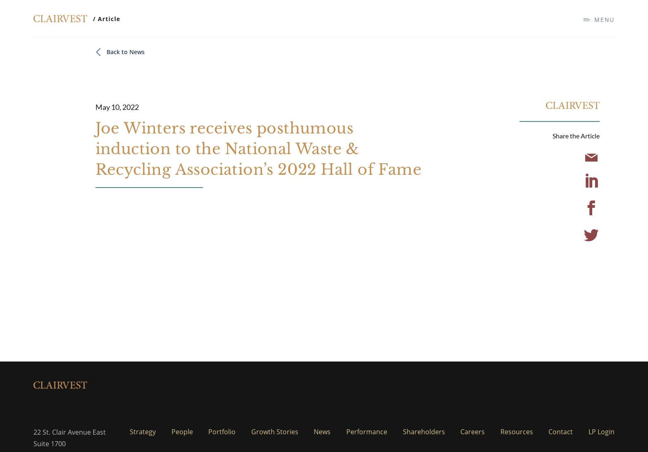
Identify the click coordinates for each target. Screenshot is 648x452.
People (182, 431)
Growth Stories (274, 431)
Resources (516, 431)
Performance (366, 431)
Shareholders (424, 431)
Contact (560, 431)
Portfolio (222, 431)
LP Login (601, 431)
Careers (472, 431)
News (322, 431)
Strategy (143, 431)
